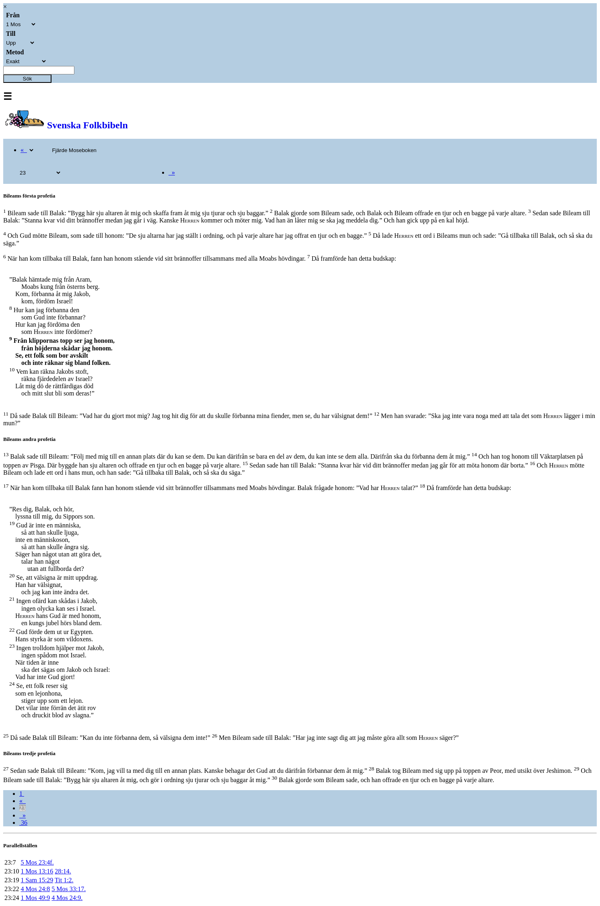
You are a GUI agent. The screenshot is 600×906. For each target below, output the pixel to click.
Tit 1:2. (64, 880)
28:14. (63, 871)
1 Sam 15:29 (37, 880)
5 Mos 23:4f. (37, 862)
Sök (27, 79)
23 (22, 808)
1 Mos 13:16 (37, 871)
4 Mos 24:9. (66, 897)
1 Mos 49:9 (35, 897)
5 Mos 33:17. (68, 888)
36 (23, 822)
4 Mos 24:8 (35, 888)
